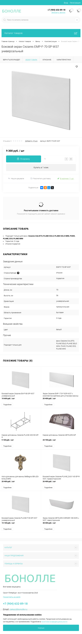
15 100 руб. (20, 524)
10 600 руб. (20, 399)
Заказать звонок (58, 12)
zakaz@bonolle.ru (18, 609)
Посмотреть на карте (11, 597)
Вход (66, 3)
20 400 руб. (61, 399)
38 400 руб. (61, 524)
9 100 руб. (20, 441)
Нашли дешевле (16, 178)
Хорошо (41, 628)
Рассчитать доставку (40, 179)
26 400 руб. (61, 482)
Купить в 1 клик (41, 167)
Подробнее (7, 405)
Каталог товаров (41, 33)
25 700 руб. (61, 441)
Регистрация (75, 3)
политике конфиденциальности (54, 622)
